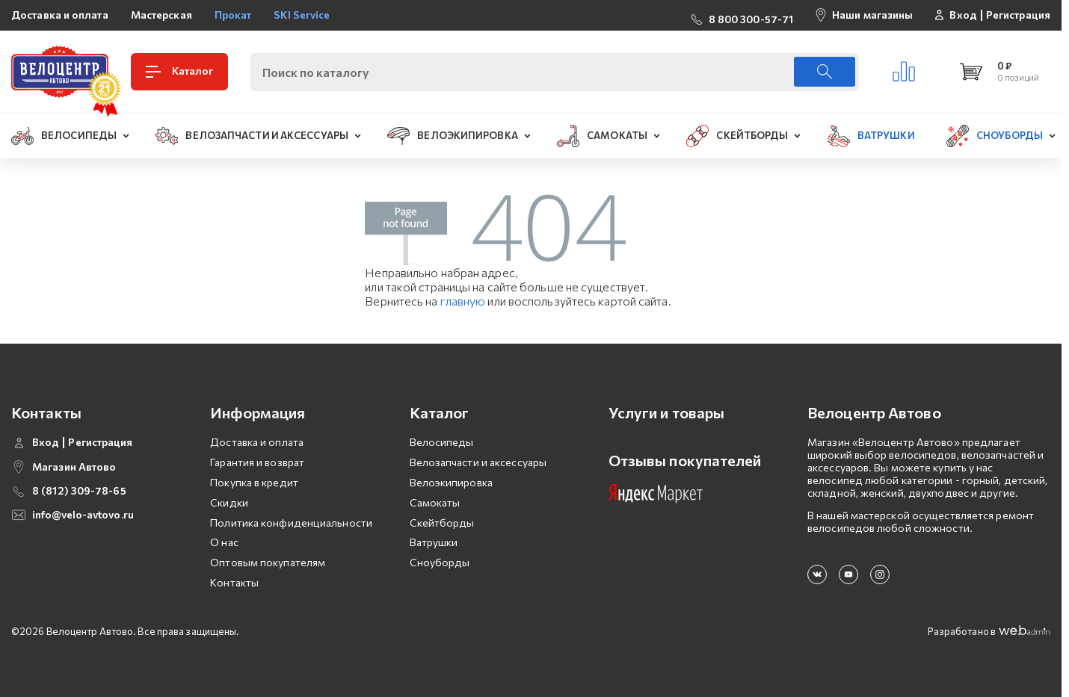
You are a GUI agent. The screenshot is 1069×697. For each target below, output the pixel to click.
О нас (224, 542)
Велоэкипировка (451, 482)
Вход (962, 15)
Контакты (234, 582)
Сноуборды (440, 562)
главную (463, 301)
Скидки (229, 502)
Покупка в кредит (254, 482)
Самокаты (435, 502)
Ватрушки (434, 542)
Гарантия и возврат (257, 462)
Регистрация (1018, 15)
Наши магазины (872, 14)
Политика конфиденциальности (291, 522)
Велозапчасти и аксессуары (478, 462)
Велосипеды (442, 442)
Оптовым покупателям (267, 562)
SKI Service (302, 14)
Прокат (233, 14)
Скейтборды (442, 522)
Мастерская (161, 14)
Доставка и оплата (59, 14)
